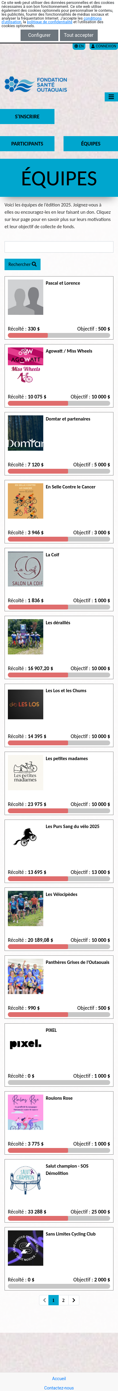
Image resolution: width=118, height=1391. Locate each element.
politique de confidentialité (49, 22)
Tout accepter (78, 35)
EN (79, 46)
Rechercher (22, 264)
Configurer (39, 35)
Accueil (59, 1378)
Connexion (103, 46)
